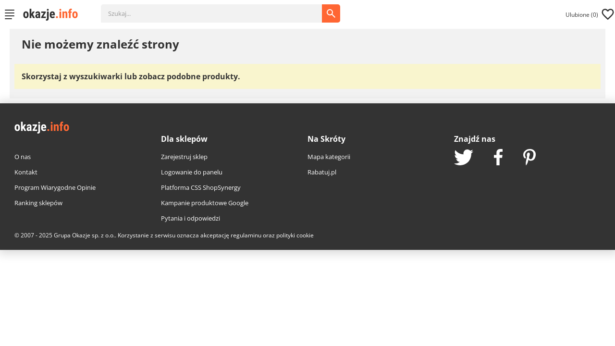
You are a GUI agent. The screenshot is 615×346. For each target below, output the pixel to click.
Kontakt (25, 172)
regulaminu (246, 235)
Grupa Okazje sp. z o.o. (84, 235)
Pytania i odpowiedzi (190, 218)
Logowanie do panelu (191, 172)
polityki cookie (295, 235)
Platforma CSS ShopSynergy (201, 187)
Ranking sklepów (38, 202)
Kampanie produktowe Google (204, 202)
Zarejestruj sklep (184, 156)
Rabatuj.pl (322, 172)
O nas (22, 156)
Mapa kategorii (329, 156)
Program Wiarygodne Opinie (55, 187)
